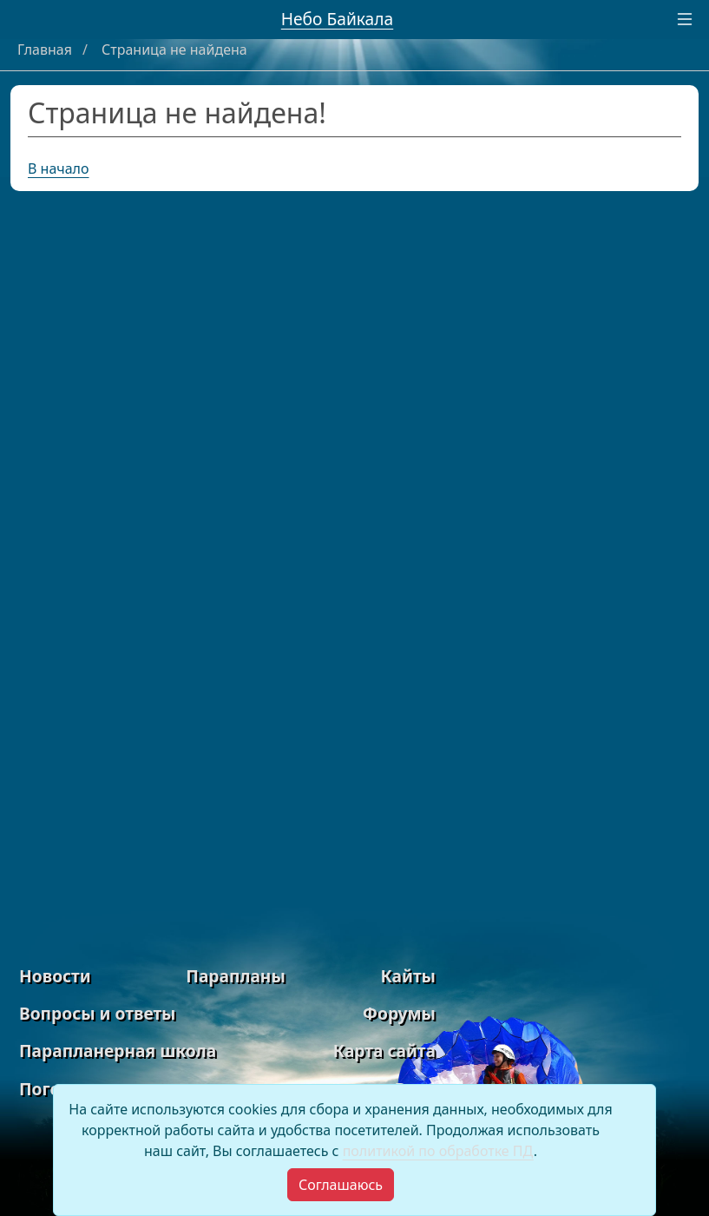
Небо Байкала (337, 18)
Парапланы (236, 976)
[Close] (340, 1184)
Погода (50, 1088)
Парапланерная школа (117, 1050)
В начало (58, 168)
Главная (46, 49)
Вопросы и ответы (97, 1013)
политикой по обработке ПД (438, 1150)
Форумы (399, 1013)
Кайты (408, 976)
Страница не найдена (174, 49)
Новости (55, 976)
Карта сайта (384, 1050)
